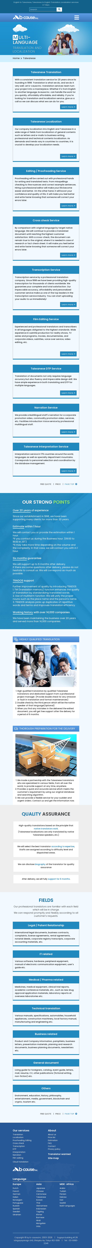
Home (16, 58)
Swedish (16, 1211)
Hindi (38, 1220)
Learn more (68, 106)
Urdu (38, 1226)
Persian (63, 1194)
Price (58, 484)
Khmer (39, 1214)
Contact (52, 1146)
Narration (17, 1155)
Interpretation (19, 1152)
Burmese (40, 1217)
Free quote (45, 484)
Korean (39, 1200)
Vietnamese (41, 1205)
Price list (51, 1137)
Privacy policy (54, 1149)
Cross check (18, 1143)
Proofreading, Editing (22, 1140)
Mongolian (41, 1223)
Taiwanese (41, 1197)
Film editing (18, 1158)
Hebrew (63, 1197)
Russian (16, 1205)
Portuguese (18, 1203)
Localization (18, 1137)
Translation (18, 1134)
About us (52, 1134)
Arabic (62, 1188)
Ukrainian (17, 1214)
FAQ (50, 1143)
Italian (15, 1197)
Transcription (19, 1146)
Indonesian (41, 1208)
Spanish (16, 1208)
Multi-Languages (67, 1205)
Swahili (63, 1203)
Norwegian (17, 1200)
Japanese (40, 1188)
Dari (61, 1200)
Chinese (40, 1191)
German (16, 1194)
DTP (14, 1149)
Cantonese (41, 1194)
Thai (38, 1203)
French (16, 1191)
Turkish (63, 1191)
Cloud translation (20, 1162)
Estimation (53, 1140)
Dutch (15, 1188)
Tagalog (40, 1211)
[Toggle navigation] (77, 17)
